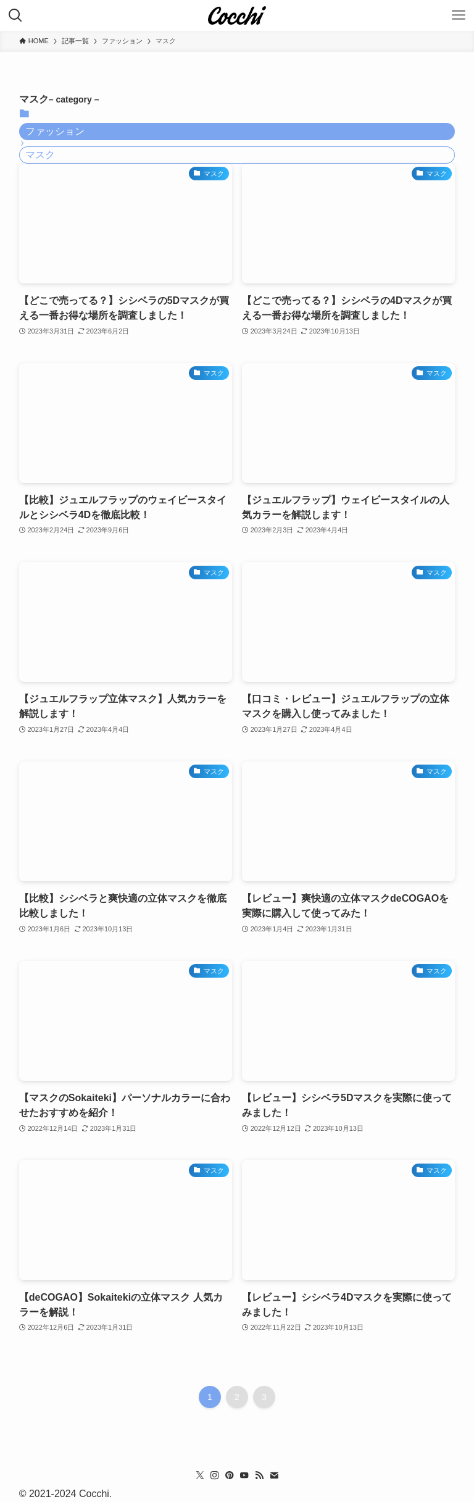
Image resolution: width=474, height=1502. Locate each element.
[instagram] (214, 1475)
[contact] (274, 1475)
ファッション (55, 131)
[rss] (259, 1475)
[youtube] (244, 1475)
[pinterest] (229, 1475)
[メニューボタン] (458, 15)
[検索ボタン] (15, 15)
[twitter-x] (200, 1475)
